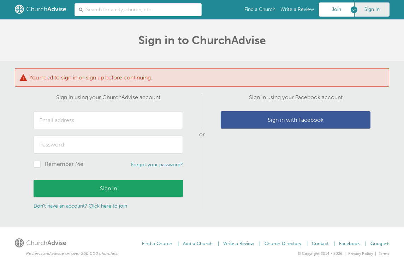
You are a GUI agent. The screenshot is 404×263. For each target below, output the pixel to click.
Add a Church (198, 243)
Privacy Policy (360, 253)
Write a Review (297, 9)
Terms (384, 253)
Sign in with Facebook (295, 119)
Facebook (349, 243)
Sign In (372, 9)
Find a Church (259, 9)
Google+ (379, 243)
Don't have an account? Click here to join (80, 206)
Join (336, 9)
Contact (320, 243)
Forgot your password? (157, 165)
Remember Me (64, 164)
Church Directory (283, 243)
